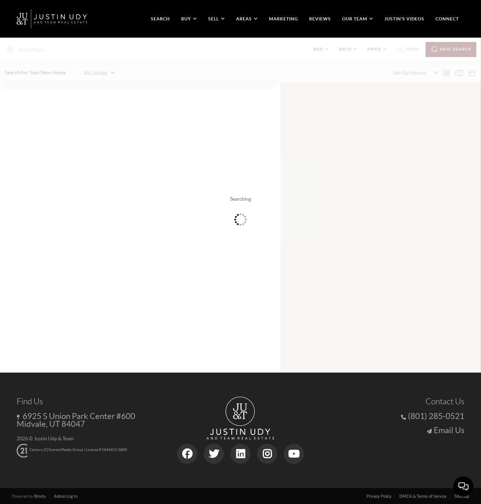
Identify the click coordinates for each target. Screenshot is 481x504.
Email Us (449, 430)
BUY (189, 18)
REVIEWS (320, 18)
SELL (216, 18)
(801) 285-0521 (436, 416)
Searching (240, 199)
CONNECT (447, 18)
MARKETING (283, 18)
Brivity (40, 496)
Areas (247, 18)
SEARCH (160, 18)
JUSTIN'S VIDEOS (404, 18)
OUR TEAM (357, 18)
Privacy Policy (379, 496)
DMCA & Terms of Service (423, 496)
